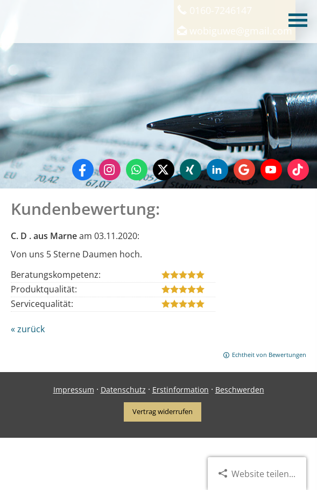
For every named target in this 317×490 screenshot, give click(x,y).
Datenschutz (123, 389)
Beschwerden (239, 389)
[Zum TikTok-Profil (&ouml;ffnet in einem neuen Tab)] (298, 169)
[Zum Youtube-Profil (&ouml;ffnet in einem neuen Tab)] (271, 169)
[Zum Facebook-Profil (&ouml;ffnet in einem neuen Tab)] (83, 169)
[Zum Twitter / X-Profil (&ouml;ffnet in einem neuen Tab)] (163, 169)
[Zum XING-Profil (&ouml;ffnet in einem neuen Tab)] (190, 169)
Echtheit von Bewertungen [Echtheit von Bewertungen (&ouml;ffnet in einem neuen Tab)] (269, 355)
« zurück (28, 329)
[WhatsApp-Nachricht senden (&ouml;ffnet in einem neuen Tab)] (136, 169)
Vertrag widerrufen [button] (162, 411)
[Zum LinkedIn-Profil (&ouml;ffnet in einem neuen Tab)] (217, 169)
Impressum (73, 389)
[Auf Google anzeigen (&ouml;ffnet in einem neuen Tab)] (244, 169)
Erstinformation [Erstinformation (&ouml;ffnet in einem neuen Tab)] (180, 389)
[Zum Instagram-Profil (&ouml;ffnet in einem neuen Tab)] (110, 169)
